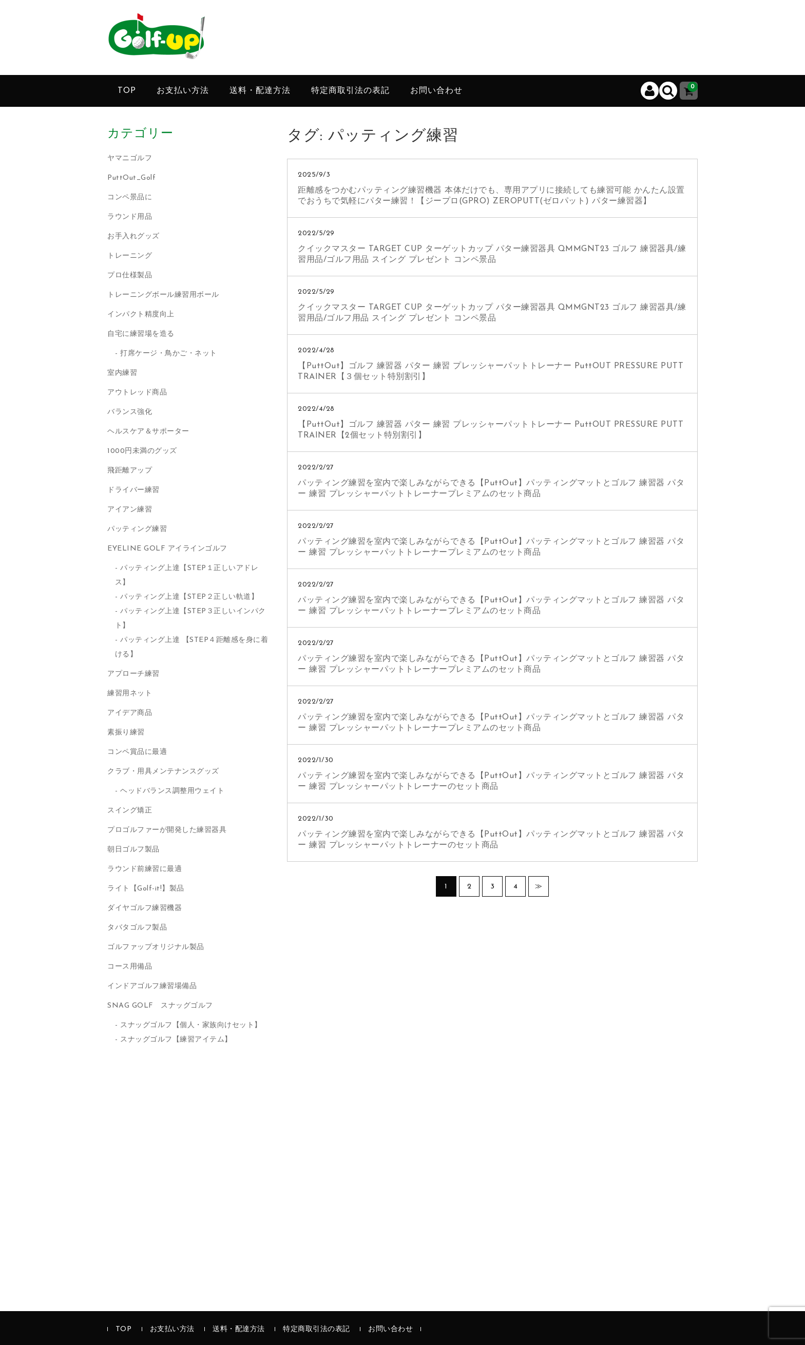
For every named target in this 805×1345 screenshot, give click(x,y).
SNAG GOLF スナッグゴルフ (160, 1006)
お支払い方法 (183, 91)
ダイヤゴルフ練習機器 (144, 908)
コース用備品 (129, 967)
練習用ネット (129, 693)
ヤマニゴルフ (129, 158)
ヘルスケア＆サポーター (148, 431)
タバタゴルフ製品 (137, 928)
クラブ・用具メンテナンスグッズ (163, 771)
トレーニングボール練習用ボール (163, 295)
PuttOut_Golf (131, 178)
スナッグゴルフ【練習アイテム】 (176, 1040)
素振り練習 (126, 732)
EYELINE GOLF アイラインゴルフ (167, 549)
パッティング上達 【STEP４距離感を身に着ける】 (192, 647)
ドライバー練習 (133, 490)
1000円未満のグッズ (142, 451)
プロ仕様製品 (129, 275)
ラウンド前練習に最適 (144, 869)
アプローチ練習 (133, 674)
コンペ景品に (129, 197)
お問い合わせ (436, 91)
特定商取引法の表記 (350, 91)
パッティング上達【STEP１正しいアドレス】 (187, 575)
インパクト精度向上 (141, 314)
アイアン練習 (129, 510)
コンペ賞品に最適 (137, 752)
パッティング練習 (137, 529)
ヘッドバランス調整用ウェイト (172, 791)
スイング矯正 (129, 810)
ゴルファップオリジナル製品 (155, 947)
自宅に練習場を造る (141, 334)
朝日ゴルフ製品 (133, 850)
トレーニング (129, 256)
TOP (127, 91)
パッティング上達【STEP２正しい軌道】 (189, 597)
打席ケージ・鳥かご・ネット (168, 353)
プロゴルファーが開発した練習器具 (166, 830)
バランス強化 (129, 412)
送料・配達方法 (260, 91)
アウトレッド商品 (137, 392)
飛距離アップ (129, 471)
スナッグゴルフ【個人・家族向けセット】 (191, 1025)
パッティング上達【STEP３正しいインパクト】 (190, 619)
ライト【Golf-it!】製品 (145, 889)
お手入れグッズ (133, 236)
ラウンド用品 (129, 217)
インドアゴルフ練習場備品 (152, 986)
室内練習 (122, 373)
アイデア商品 (129, 713)
